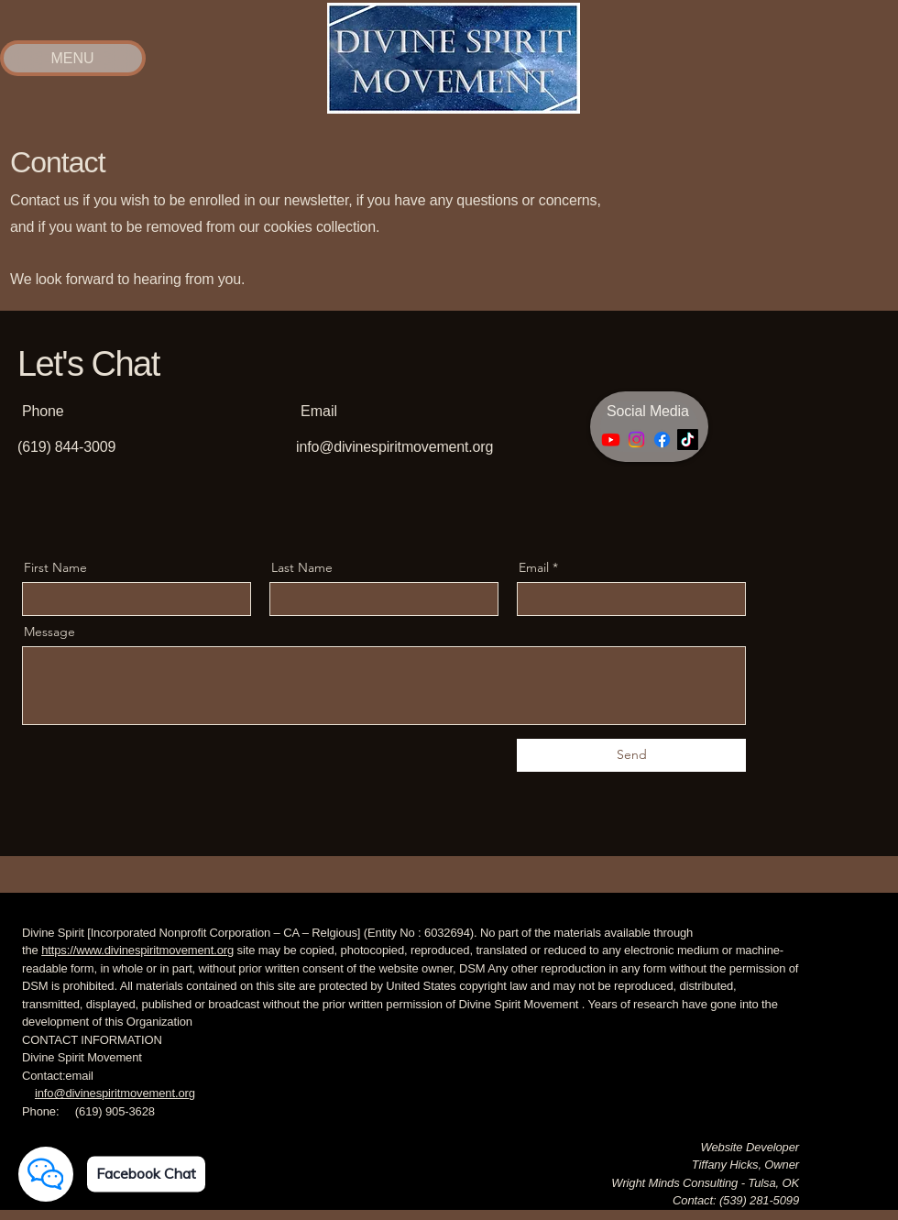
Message (49, 631)
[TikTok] (687, 439)
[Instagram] (636, 439)
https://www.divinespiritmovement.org (137, 950)
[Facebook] (662, 439)
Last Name (302, 567)
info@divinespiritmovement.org (394, 447)
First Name (55, 567)
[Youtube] (610, 439)
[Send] (631, 755)
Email (534, 567)
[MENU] (72, 59)
